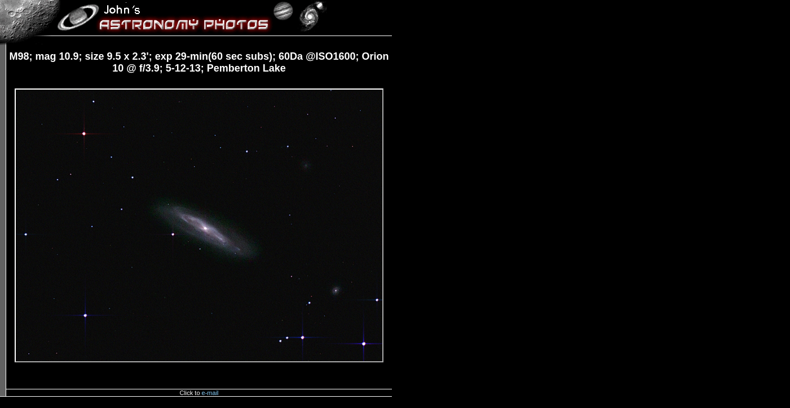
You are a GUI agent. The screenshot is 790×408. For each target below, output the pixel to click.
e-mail (210, 392)
